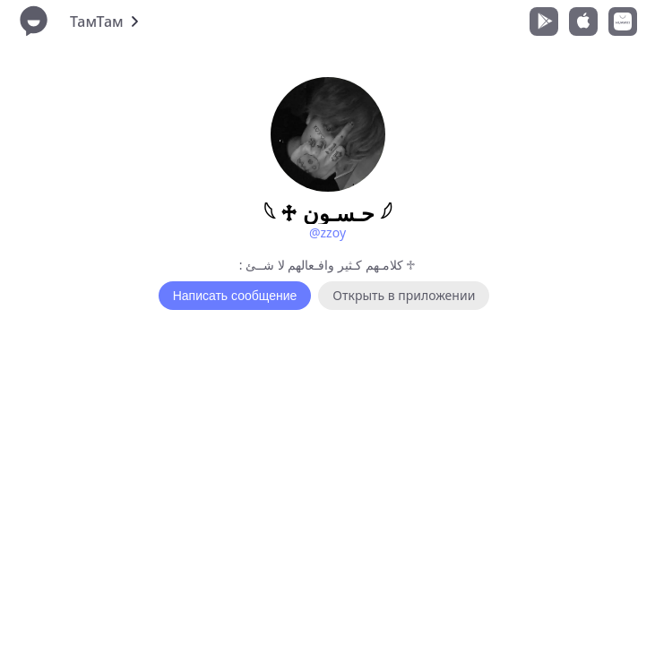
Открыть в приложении (403, 295)
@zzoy (327, 232)
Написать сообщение (235, 295)
